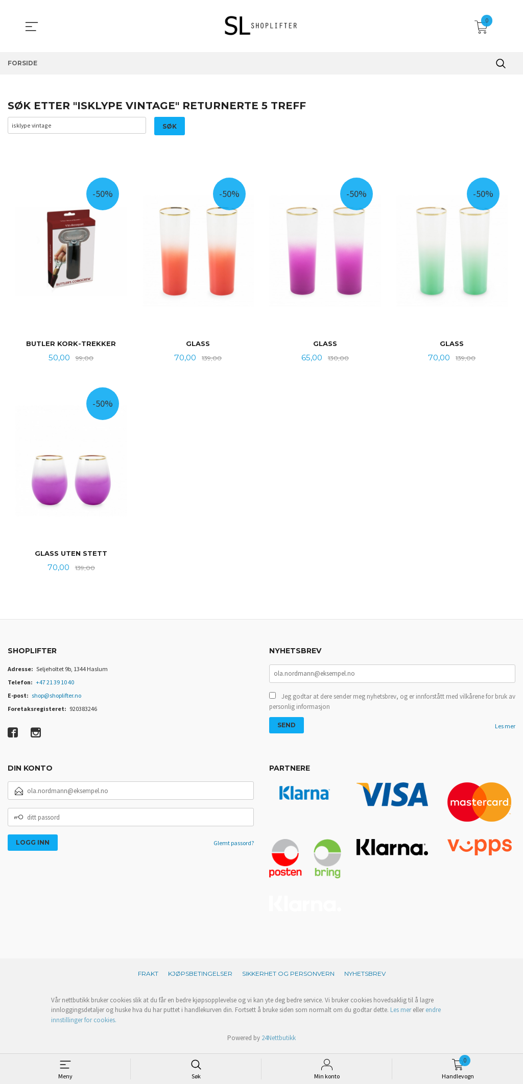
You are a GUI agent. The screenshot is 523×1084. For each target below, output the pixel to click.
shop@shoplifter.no (56, 697)
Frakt (148, 975)
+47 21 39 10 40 (55, 684)
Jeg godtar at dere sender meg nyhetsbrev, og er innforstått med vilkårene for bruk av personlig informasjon (392, 705)
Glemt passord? (233, 845)
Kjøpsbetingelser (200, 975)
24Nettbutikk (279, 1040)
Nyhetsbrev (365, 975)
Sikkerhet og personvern (288, 975)
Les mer (505, 729)
